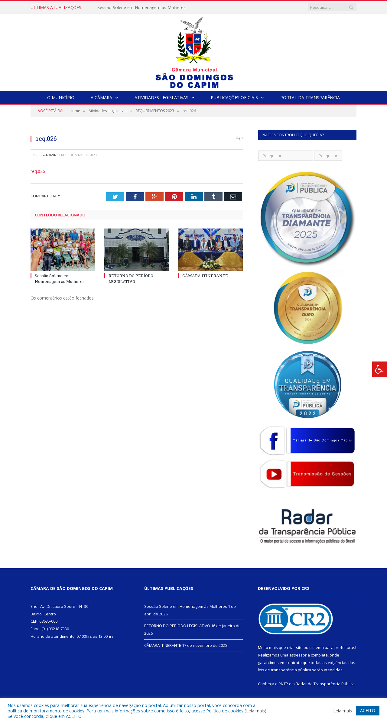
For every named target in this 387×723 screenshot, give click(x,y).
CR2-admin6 (48, 155)
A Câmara (101, 97)
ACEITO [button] (367, 710)
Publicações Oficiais (234, 97)
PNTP (283, 683)
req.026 (38, 171)
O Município (60, 97)
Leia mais (255, 711)
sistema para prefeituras (332, 647)
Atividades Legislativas (161, 97)
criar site (295, 647)
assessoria (299, 655)
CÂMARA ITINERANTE (205, 275)
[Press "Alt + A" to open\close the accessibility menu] (379, 369)
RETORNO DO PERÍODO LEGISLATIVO (131, 278)
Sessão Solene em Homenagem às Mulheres (141, 7)
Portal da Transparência (310, 97)
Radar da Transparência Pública (325, 683)
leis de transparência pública (284, 670)
